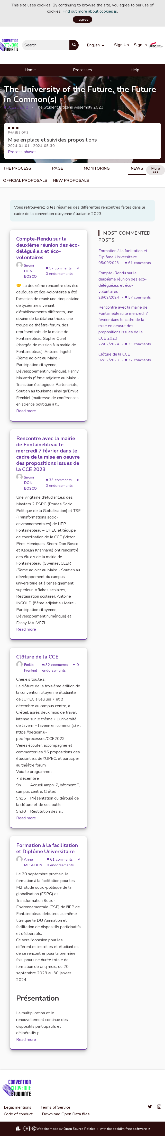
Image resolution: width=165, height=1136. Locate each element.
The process (17, 168)
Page (57, 168)
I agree (82, 19)
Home (30, 70)
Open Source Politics (81, 1128)
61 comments (60, 859)
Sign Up (121, 45)
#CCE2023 (16, 107)
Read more (26, 411)
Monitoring (97, 168)
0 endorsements (62, 271)
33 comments (59, 479)
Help (135, 70)
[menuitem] (96, 45)
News (137, 168)
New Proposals (71, 180)
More (155, 169)
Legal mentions (17, 1107)
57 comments (59, 268)
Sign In (140, 45)
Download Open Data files (66, 1114)
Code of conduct (18, 1114)
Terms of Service (55, 1107)
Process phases (22, 152)
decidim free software (132, 1128)
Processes (82, 70)
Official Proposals (25, 180)
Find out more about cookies (89, 11)
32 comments (55, 664)
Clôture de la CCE (114, 354)
